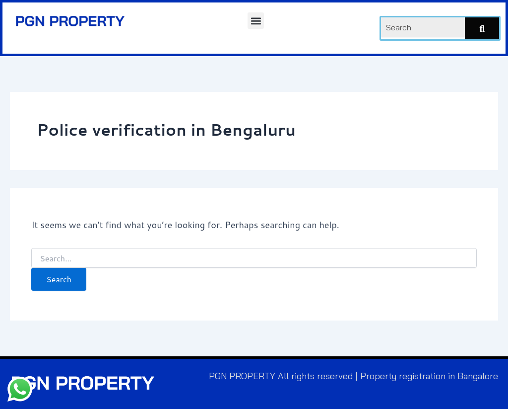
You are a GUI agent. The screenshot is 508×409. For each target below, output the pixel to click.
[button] (256, 20)
